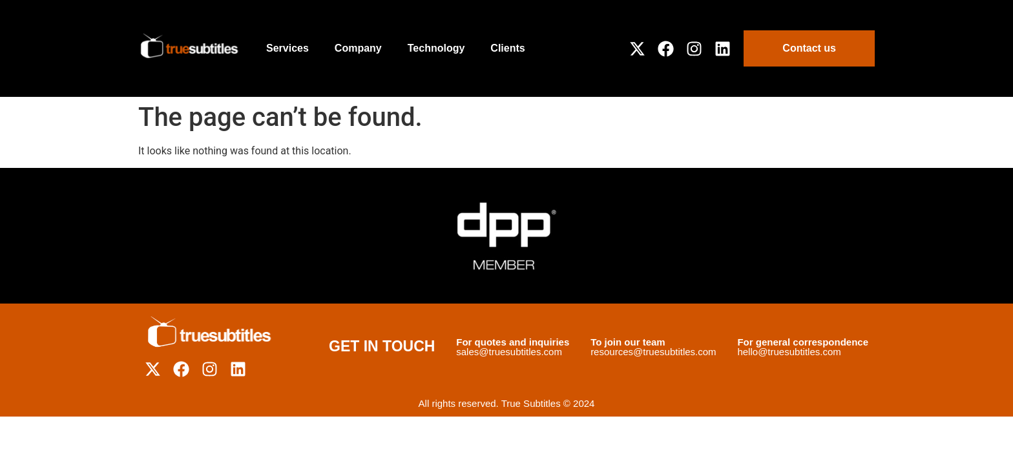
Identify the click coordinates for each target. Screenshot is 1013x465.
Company (358, 48)
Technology (436, 48)
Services (287, 48)
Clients (507, 48)
